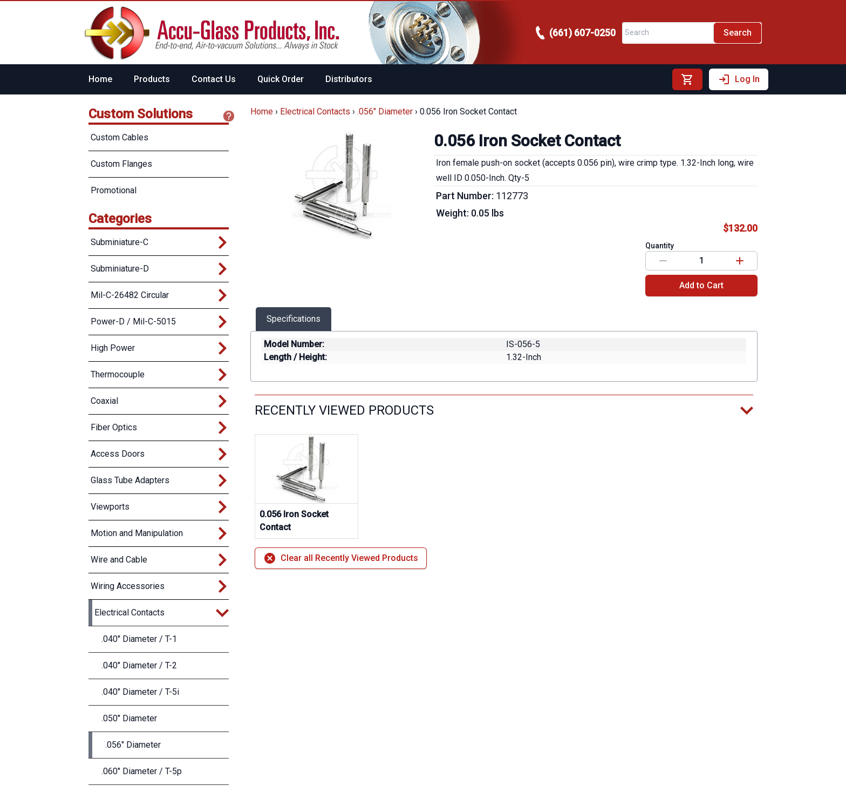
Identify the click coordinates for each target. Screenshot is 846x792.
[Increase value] (739, 261)
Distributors (348, 79)
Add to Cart (701, 285)
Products (152, 79)
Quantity (659, 245)
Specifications (293, 319)
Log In (739, 79)
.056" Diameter (385, 111)
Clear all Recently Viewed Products (340, 558)
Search (738, 33)
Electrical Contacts (315, 111)
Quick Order (280, 79)
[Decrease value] (663, 261)
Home (100, 79)
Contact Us (214, 79)
